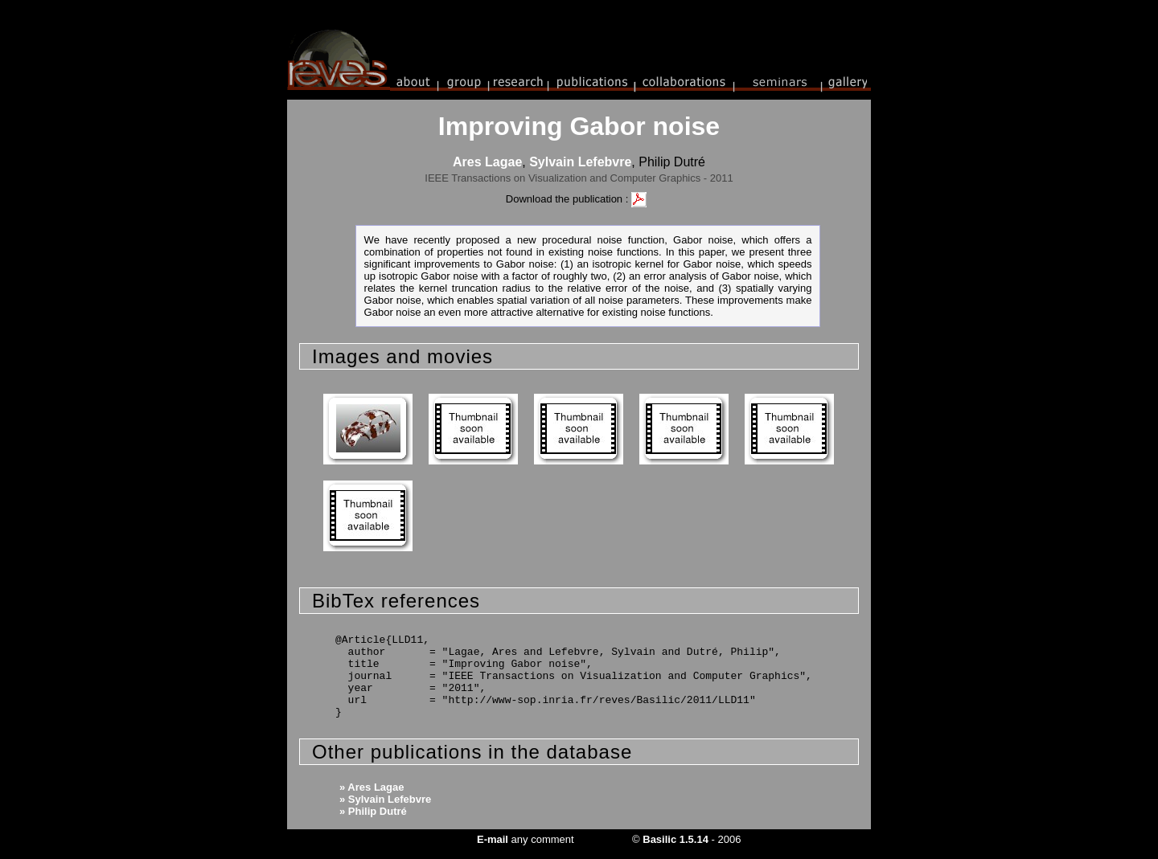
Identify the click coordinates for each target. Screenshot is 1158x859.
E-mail (492, 839)
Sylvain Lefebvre (580, 162)
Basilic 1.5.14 (675, 839)
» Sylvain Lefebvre (385, 799)
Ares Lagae (487, 162)
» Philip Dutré (373, 811)
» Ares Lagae (371, 787)
